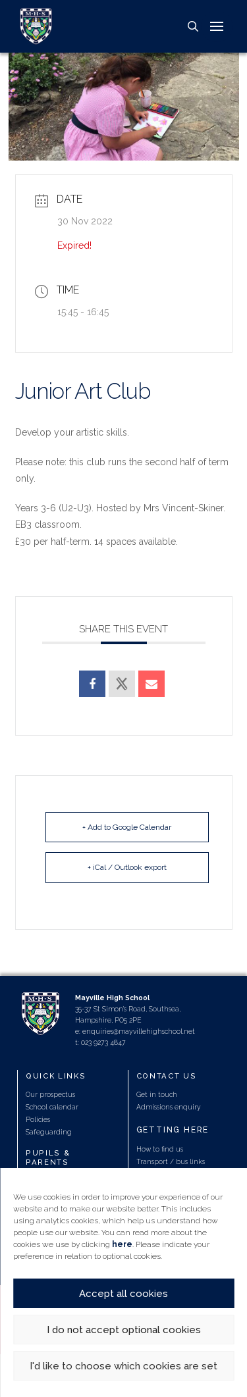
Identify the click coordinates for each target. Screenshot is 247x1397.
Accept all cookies (123, 1294)
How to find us (159, 1149)
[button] (193, 26)
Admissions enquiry (168, 1107)
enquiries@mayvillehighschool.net (138, 1031)
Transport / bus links (170, 1161)
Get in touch (156, 1094)
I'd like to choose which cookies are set (123, 1366)
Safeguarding (49, 1132)
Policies (38, 1119)
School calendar (52, 1107)
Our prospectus (50, 1094)
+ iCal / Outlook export (127, 867)
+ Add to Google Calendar (126, 827)
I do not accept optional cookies (124, 1330)
